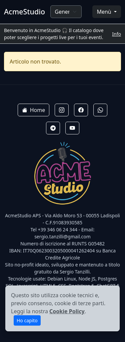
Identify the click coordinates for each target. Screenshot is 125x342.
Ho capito (27, 320)
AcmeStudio (24, 11)
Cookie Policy (67, 311)
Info (116, 34)
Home (33, 110)
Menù (104, 11)
